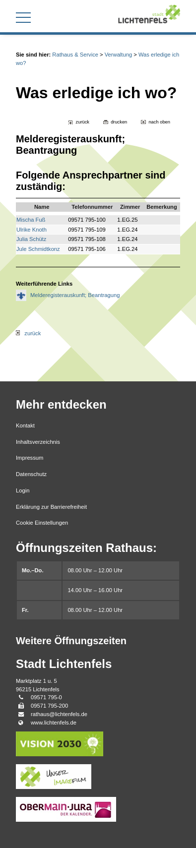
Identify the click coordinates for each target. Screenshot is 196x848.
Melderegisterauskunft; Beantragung (75, 295)
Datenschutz (31, 474)
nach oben (159, 122)
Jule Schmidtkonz (38, 249)
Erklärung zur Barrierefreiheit (51, 507)
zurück (82, 122)
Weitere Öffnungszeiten (71, 640)
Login (22, 490)
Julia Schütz (31, 239)
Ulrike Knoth (31, 230)
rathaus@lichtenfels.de (59, 714)
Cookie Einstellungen (42, 523)
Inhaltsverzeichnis (38, 442)
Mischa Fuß (30, 220)
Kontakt (25, 425)
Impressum (29, 458)
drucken (119, 122)
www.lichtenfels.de (53, 723)
